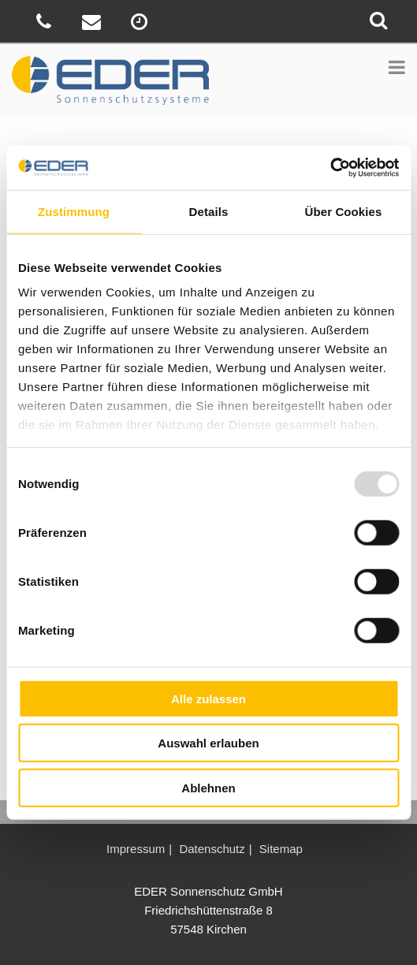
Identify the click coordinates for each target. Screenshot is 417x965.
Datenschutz (211, 848)
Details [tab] (209, 211)
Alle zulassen (208, 698)
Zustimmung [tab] (74, 211)
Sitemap (281, 848)
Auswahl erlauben (208, 743)
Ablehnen (208, 787)
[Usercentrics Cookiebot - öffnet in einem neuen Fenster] (330, 168)
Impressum (135, 848)
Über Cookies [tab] (343, 211)
